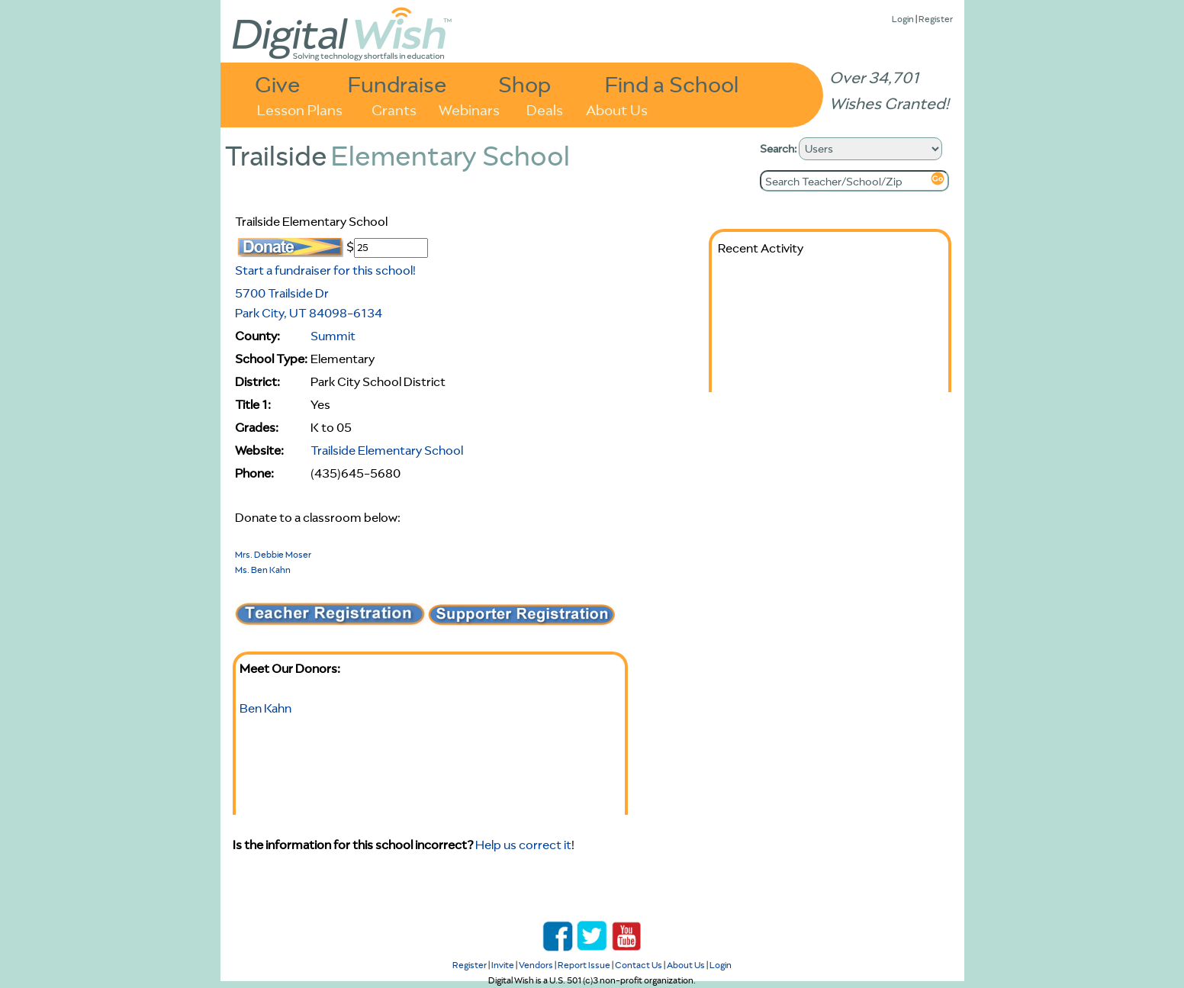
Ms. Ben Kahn (263, 569)
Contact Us (638, 964)
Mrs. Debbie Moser (273, 554)
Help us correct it (523, 844)
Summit (333, 335)
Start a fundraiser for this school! (325, 270)
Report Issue (584, 964)
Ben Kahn (265, 708)
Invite (502, 964)
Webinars (469, 108)
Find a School (671, 83)
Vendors (536, 964)
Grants (394, 108)
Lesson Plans (300, 108)
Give (278, 83)
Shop (524, 83)
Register (936, 18)
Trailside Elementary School (386, 450)
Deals (544, 108)
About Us (617, 108)
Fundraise (397, 83)
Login (903, 18)
